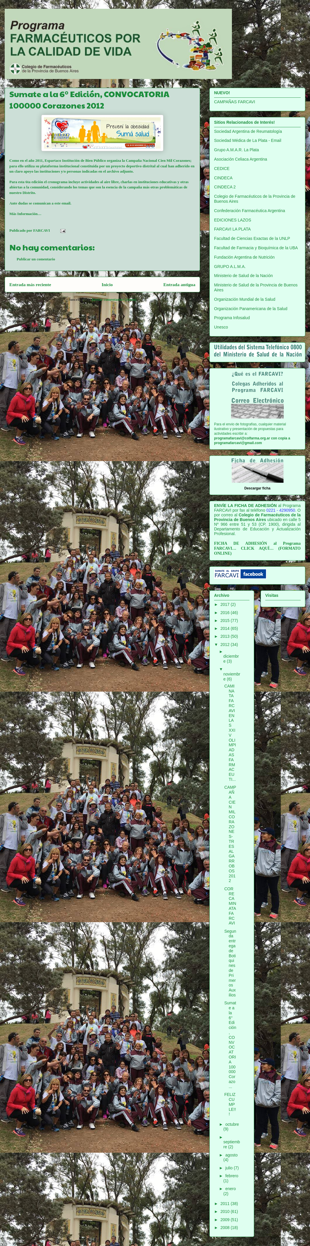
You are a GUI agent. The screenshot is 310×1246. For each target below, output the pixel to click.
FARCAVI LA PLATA (232, 229)
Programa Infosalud (232, 317)
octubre (232, 1124)
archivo (113, 171)
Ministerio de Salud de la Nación (243, 275)
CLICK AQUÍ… (257, 548)
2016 (226, 612)
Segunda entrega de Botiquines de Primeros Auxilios (230, 963)
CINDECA (223, 178)
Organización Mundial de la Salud (244, 299)
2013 (226, 636)
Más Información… (25, 214)
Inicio (107, 284)
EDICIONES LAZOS (232, 220)
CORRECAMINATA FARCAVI (230, 906)
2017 (226, 604)
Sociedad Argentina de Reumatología (248, 131)
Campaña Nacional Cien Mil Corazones (158, 160)
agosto (231, 1155)
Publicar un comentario (36, 259)
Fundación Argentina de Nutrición (244, 257)
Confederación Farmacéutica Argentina (249, 210)
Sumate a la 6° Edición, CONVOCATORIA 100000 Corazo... (230, 1045)
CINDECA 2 (225, 187)
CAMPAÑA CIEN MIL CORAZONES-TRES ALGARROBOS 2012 (230, 834)
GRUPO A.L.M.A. (230, 266)
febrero (231, 1175)
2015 (226, 620)
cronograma (58, 182)
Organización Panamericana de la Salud (250, 308)
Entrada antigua (179, 284)
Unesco (221, 327)
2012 (226, 644)
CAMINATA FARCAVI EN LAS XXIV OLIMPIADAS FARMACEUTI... (230, 733)
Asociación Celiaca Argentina (240, 159)
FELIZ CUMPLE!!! (230, 1104)
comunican (42, 203)
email (65, 203)
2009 (226, 1219)
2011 (226, 1203)
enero (230, 1188)
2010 (226, 1211)
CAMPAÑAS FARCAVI (234, 101)
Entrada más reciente (30, 284)
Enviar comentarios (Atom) (114, 299)
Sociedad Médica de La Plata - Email (247, 140)
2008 (226, 1227)
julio (229, 1168)
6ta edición (34, 182)
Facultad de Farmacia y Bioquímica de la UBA (256, 247)
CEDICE (222, 168)
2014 (226, 628)
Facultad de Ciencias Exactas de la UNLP (252, 238)
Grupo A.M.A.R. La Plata (236, 149)
